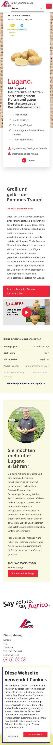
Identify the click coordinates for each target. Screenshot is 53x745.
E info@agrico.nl (11, 655)
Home (10, 19)
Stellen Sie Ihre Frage (23, 573)
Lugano (28, 19)
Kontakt (7, 639)
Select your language (22, 2)
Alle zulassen (35, 734)
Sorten (19, 19)
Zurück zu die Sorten (20, 15)
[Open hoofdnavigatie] (49, 6)
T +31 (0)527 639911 (12, 651)
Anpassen (13, 736)
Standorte (8, 647)
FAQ (5, 643)
